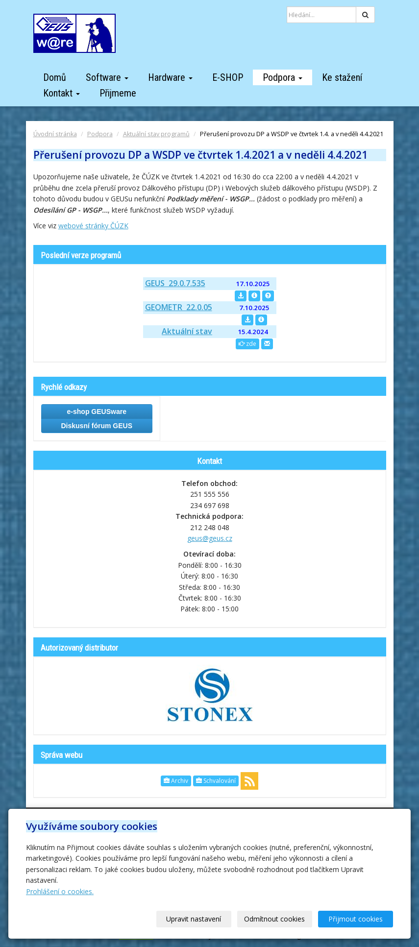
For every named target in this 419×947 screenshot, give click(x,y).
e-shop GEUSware (96, 411)
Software (107, 77)
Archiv (176, 781)
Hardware (170, 77)
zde (247, 344)
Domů (54, 77)
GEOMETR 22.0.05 (178, 307)
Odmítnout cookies (275, 918)
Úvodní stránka (55, 134)
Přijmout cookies (355, 918)
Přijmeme (117, 93)
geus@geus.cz (209, 538)
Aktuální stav (187, 331)
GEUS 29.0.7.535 (175, 283)
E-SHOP (227, 77)
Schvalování (216, 781)
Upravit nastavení (194, 918)
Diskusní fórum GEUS (96, 426)
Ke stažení (342, 77)
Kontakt (61, 93)
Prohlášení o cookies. (60, 891)
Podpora (282, 77)
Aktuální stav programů (156, 134)
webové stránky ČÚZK (93, 225)
